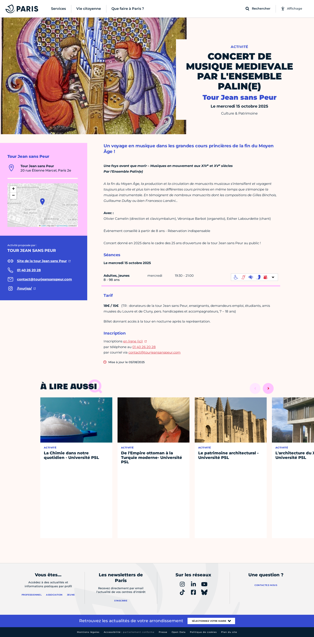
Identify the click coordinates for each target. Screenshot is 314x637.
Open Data (179, 632)
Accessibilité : (129, 632)
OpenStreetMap (62, 226)
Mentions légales (88, 632)
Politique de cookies (203, 632)
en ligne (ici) (133, 341)
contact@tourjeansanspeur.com (154, 352)
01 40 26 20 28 (144, 347)
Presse (163, 632)
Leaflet (42, 226)
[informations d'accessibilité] (254, 277)
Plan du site (229, 632)
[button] (42, 201)
